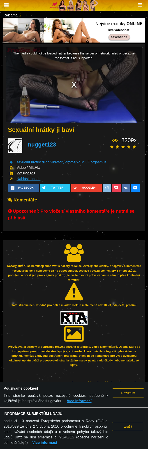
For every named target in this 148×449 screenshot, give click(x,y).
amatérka (73, 162)
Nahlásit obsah (28, 179)
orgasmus (98, 162)
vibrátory (57, 162)
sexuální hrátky (28, 162)
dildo (46, 162)
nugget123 (42, 144)
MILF (85, 162)
